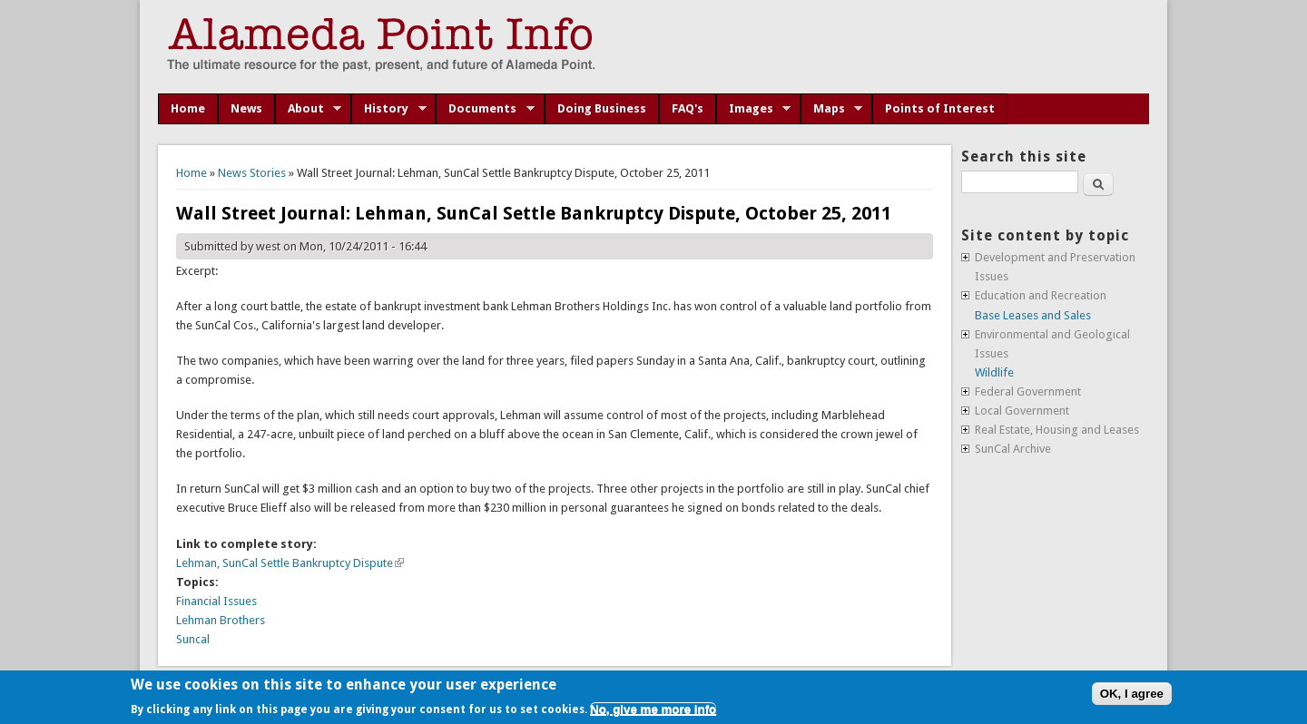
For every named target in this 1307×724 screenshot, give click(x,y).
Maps (832, 109)
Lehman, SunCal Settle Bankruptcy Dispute (290, 563)
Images (753, 109)
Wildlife (994, 372)
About (308, 109)
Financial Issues (216, 601)
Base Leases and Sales (1033, 315)
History (389, 109)
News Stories (252, 173)
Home (188, 108)
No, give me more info (653, 709)
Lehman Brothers (220, 620)
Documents (485, 109)
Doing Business (601, 108)
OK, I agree (1132, 693)
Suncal (193, 639)
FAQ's (687, 108)
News (246, 108)
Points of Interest (940, 108)
